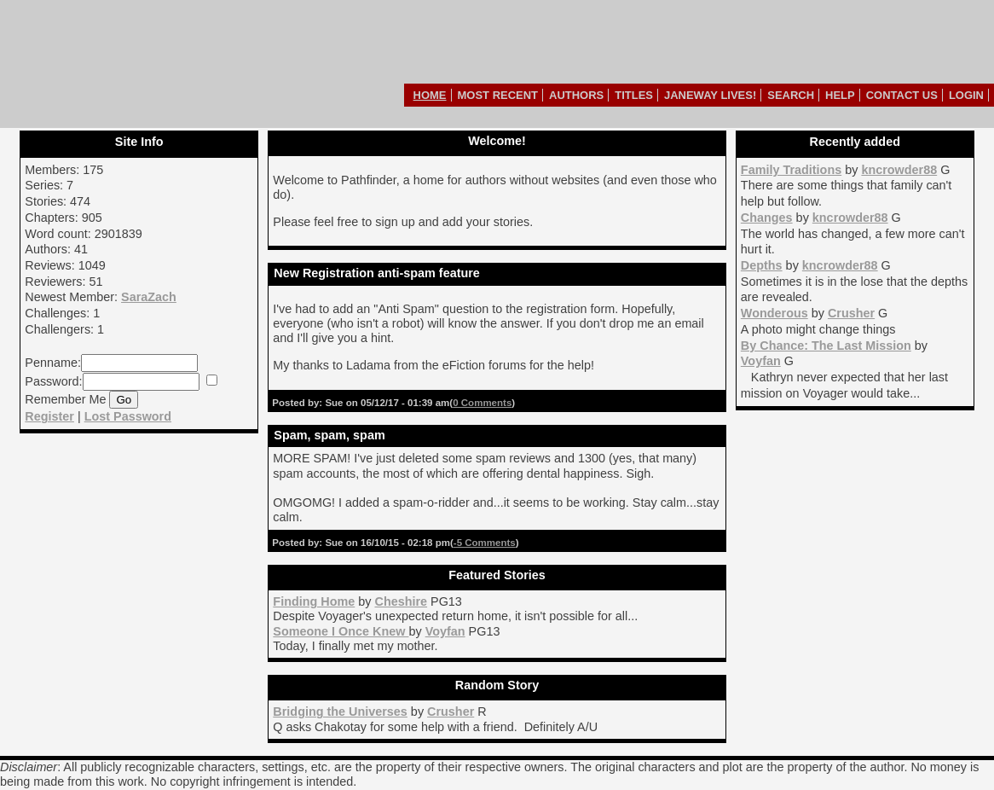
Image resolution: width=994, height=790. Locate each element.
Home (430, 95)
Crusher (851, 313)
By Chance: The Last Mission (826, 345)
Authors (576, 95)
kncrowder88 (899, 170)
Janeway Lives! (710, 95)
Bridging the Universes (340, 711)
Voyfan (761, 361)
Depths (762, 265)
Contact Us (902, 95)
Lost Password (127, 416)
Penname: (53, 362)
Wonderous (774, 313)
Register (49, 416)
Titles (634, 95)
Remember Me (65, 399)
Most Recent (498, 95)
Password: (53, 381)
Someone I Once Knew (340, 631)
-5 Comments (485, 542)
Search (790, 95)
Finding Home (314, 601)
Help (840, 95)
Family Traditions (791, 170)
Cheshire (400, 601)
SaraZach (148, 297)
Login (966, 95)
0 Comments (482, 403)
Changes (767, 217)
